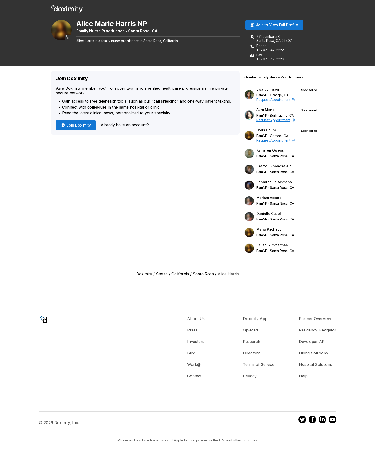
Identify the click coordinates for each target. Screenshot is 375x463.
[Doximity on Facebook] (312, 421)
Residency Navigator (317, 331)
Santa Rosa (147, 31)
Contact (194, 377)
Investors (195, 342)
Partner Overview (315, 319)
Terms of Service (258, 365)
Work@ (194, 365)
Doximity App (255, 319)
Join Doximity (76, 126)
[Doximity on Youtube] (332, 421)
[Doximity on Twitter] (302, 421)
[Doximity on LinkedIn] (322, 421)
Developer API (312, 342)
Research (251, 342)
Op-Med (250, 331)
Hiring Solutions (313, 354)
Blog (191, 354)
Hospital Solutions (315, 365)
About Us (196, 319)
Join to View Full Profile (274, 26)
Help (303, 377)
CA (163, 31)
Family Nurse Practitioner (108, 31)
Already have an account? (125, 125)
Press (192, 331)
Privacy (250, 377)
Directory (251, 354)
